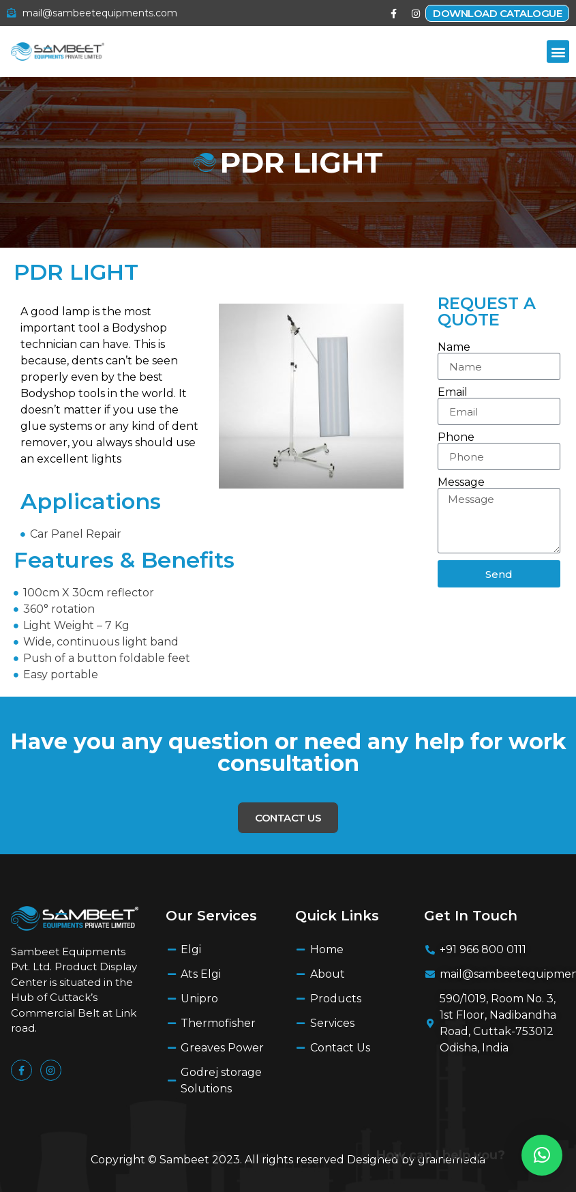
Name (454, 347)
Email (453, 392)
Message (461, 482)
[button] (558, 51)
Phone (456, 437)
